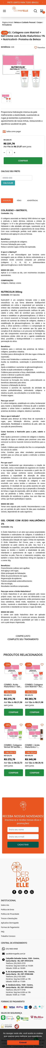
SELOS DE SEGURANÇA (11, 1013)
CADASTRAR (23, 844)
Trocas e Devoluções (9, 918)
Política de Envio (7, 909)
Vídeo (19, 200)
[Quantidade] (9, 152)
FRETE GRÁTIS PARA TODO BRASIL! (23, 2)
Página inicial (7, 22)
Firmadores (7, 25)
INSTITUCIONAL (8, 900)
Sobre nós (5, 905)
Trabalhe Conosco (8, 936)
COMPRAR (23, 160)
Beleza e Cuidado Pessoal (24, 22)
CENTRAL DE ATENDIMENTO (14, 943)
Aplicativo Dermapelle (10, 923)
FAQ (2, 931)
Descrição (7, 200)
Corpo (39, 22)
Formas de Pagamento (10, 927)
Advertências (32, 200)
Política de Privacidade (10, 914)
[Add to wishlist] (34, 47)
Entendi (23, 1042)
